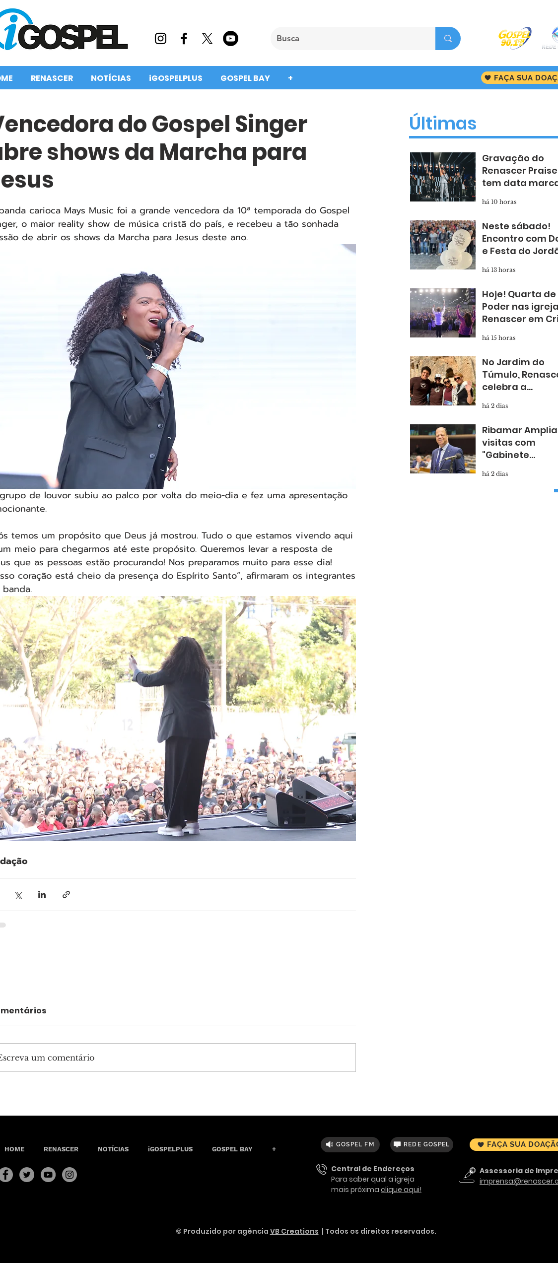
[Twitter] (26, 1174)
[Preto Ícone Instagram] (160, 38)
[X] (207, 38)
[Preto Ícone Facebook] (184, 38)
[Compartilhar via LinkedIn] (42, 894)
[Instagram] (69, 1174)
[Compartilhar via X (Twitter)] (17, 894)
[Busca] (346, 38)
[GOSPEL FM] (350, 1144)
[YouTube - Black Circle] (230, 38)
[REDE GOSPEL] (421, 1144)
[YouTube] (48, 1174)
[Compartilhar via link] (66, 894)
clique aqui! (401, 1190)
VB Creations (294, 1231)
